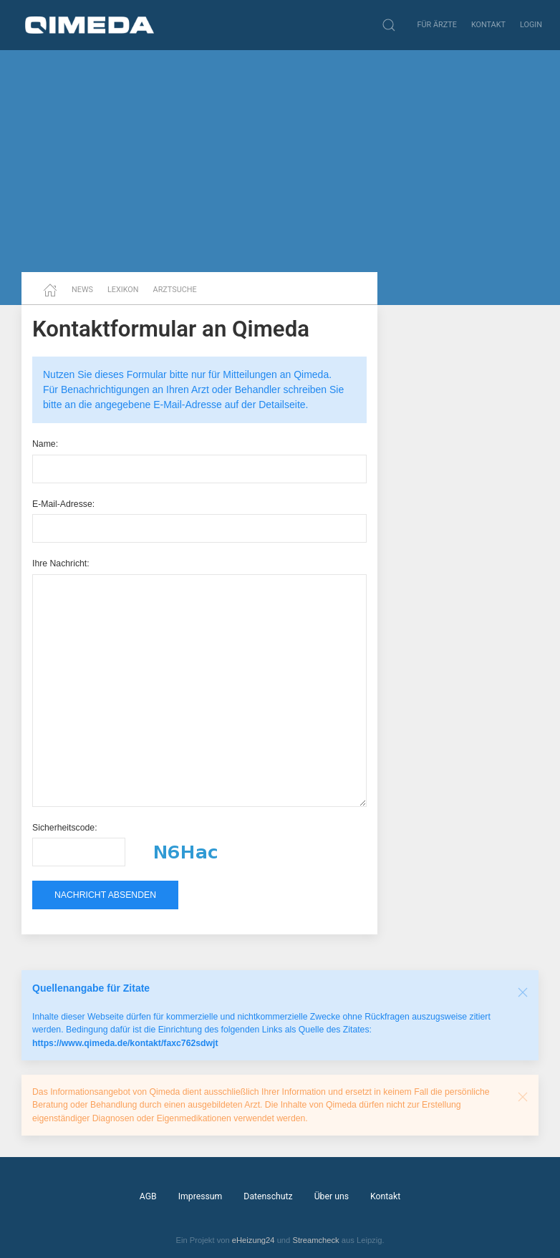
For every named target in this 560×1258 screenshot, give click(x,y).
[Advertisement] (280, 161)
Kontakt (488, 24)
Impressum (200, 1196)
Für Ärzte (437, 24)
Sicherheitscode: (64, 828)
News (82, 289)
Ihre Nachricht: (61, 563)
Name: (45, 444)
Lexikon (123, 289)
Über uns (331, 1196)
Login (531, 24)
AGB (148, 1196)
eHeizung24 (253, 1240)
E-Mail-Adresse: (63, 504)
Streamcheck (315, 1240)
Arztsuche (175, 289)
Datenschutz (267, 1196)
